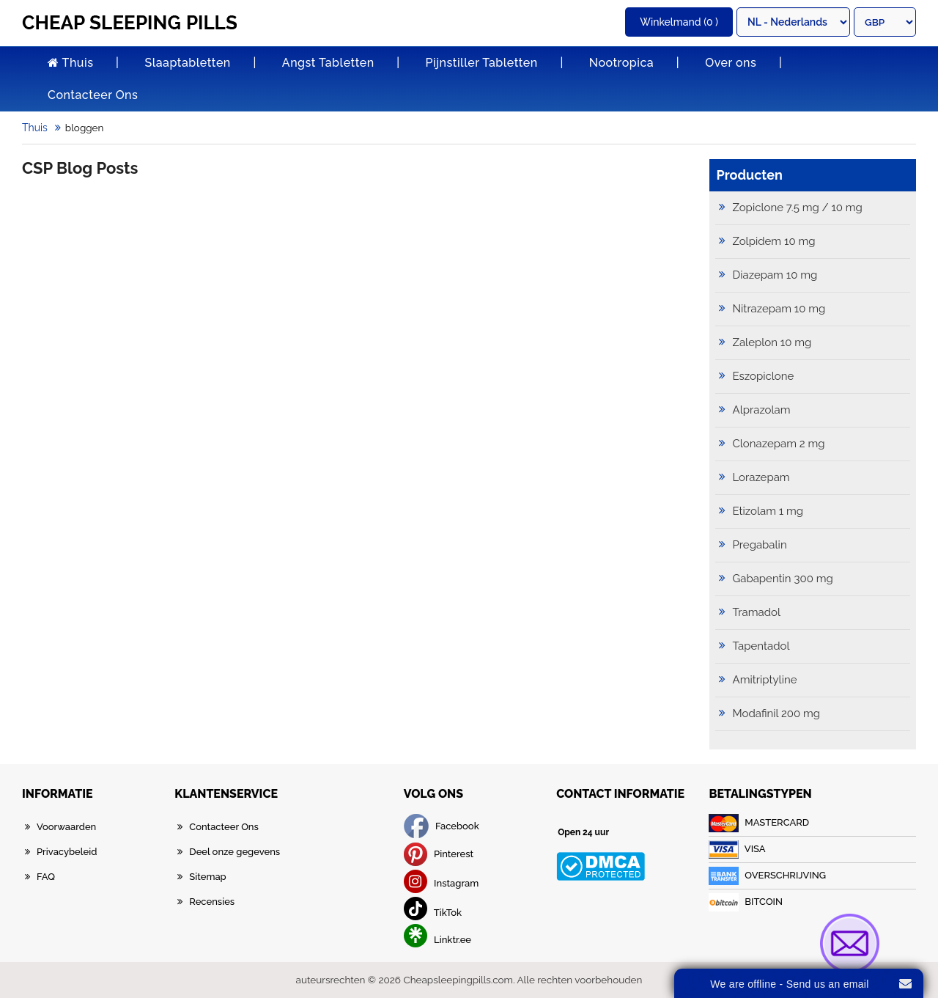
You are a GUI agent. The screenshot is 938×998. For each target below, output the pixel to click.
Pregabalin (760, 544)
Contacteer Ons (93, 95)
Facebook (441, 826)
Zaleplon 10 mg (772, 342)
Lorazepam (761, 477)
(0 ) (679, 22)
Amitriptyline (765, 679)
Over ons (730, 63)
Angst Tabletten (328, 63)
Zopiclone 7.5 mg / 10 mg (798, 207)
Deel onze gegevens (234, 851)
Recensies (211, 901)
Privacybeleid (67, 851)
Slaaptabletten (187, 63)
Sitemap (207, 876)
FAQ (46, 876)
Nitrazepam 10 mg (779, 308)
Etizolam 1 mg (768, 511)
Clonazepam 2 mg (779, 443)
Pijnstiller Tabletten (482, 63)
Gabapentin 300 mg (783, 578)
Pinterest (438, 853)
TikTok (433, 912)
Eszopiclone (763, 376)
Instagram (441, 883)
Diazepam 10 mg (775, 275)
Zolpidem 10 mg (774, 241)
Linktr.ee (437, 939)
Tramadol (757, 612)
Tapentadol (761, 646)
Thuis (70, 63)
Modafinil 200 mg (776, 713)
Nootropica (621, 63)
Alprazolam (762, 410)
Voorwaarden (66, 826)
